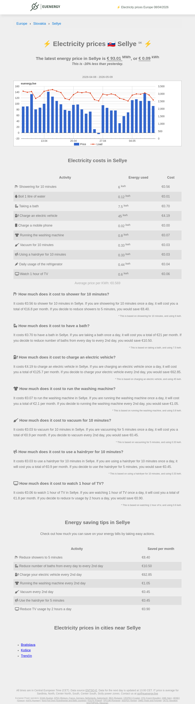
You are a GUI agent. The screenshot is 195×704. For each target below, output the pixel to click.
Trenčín (26, 656)
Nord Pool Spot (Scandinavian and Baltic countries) (64, 700)
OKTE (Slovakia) (170, 700)
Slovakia (39, 23)
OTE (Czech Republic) (151, 698)
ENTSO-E (91, 690)
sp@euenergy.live (147, 693)
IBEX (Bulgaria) (115, 698)
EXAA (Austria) (46, 698)
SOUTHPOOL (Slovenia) (97, 703)
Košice (26, 650)
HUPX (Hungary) (33, 700)
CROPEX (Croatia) (131, 698)
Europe (21, 23)
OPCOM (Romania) (111, 700)
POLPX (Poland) (95, 700)
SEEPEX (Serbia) (129, 700)
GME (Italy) (167, 698)
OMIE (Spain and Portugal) (150, 700)
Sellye (56, 23)
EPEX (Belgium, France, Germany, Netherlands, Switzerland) (81, 698)
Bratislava (28, 645)
